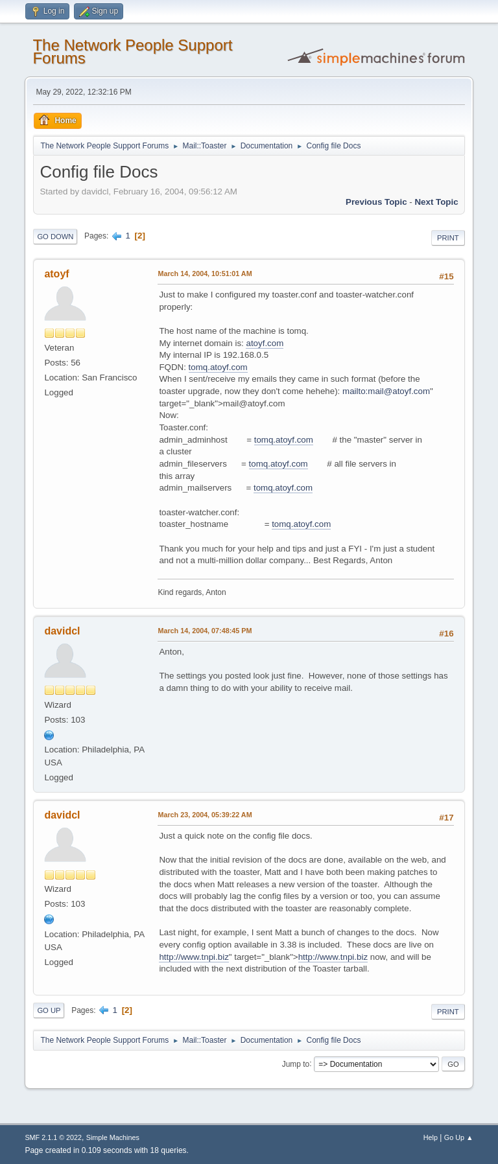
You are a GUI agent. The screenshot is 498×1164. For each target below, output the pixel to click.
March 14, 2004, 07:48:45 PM (205, 630)
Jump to (296, 1063)
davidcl (62, 630)
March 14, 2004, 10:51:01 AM (205, 273)
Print (448, 238)
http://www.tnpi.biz (193, 957)
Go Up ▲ (458, 1137)
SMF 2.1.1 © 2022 (53, 1137)
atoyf (56, 273)
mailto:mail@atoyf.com (386, 391)
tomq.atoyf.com (218, 367)
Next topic (436, 202)
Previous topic (376, 202)
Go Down (55, 236)
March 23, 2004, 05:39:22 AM (205, 815)
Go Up (48, 1010)
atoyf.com (264, 343)
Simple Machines (112, 1137)
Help (430, 1137)
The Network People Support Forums (132, 51)
